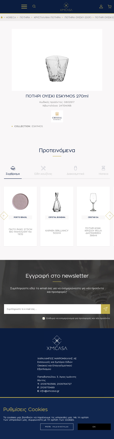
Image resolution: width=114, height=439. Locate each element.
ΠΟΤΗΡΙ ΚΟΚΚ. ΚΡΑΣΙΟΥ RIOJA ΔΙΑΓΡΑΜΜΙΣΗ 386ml (93, 232)
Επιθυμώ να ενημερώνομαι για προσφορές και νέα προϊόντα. (76, 318)
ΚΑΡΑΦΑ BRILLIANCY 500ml (56, 232)
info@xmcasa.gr (49, 391)
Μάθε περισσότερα (57, 427)
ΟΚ (94, 427)
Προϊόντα (24, 7)
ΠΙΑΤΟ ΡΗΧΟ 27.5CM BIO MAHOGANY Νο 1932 (20, 232)
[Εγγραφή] (52, 309)
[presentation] (4, 217)
